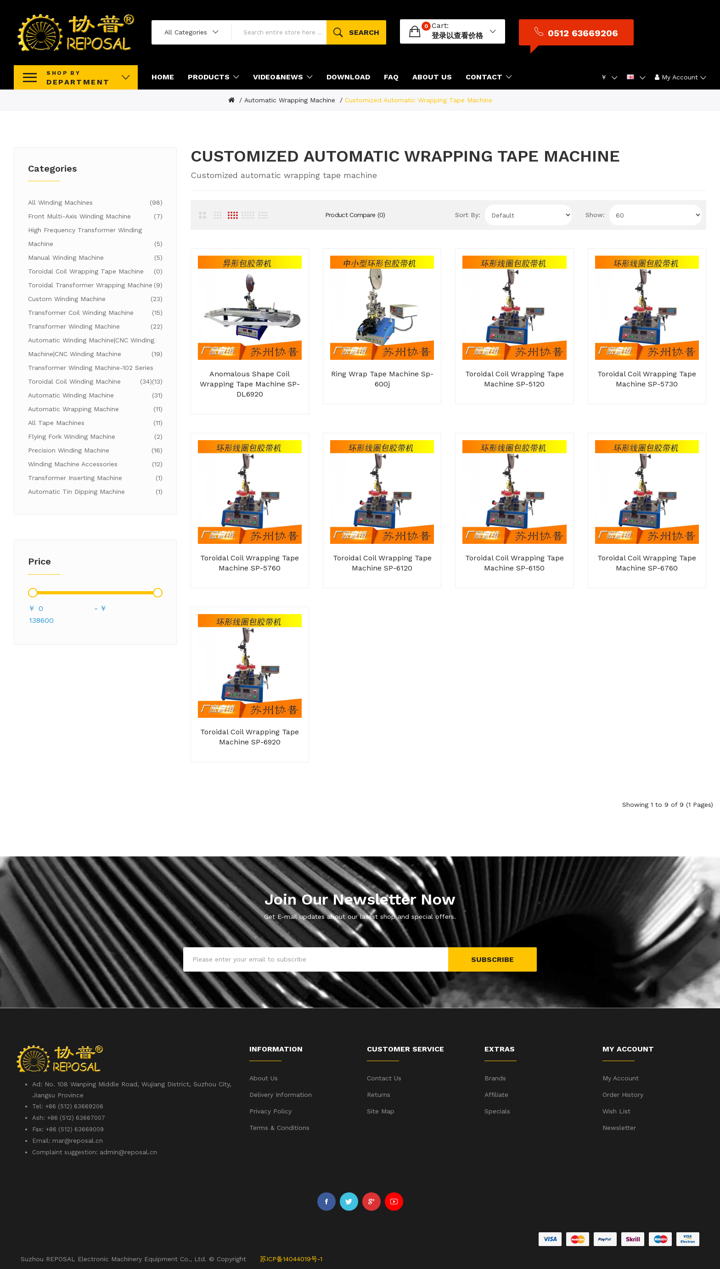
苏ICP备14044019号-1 (291, 1259)
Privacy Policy (270, 1111)
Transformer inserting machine (95, 478)
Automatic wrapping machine (289, 100)
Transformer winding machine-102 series (95, 369)
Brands (495, 1078)
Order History (622, 1094)
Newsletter (619, 1127)
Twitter (349, 1201)
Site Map (380, 1111)
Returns (378, 1094)
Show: (595, 214)
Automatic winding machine (95, 395)
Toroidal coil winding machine (90, 381)
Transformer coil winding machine (95, 312)
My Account (620, 1078)
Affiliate (496, 1094)
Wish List (616, 1111)
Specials (497, 1111)
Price (39, 561)
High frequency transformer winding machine (95, 238)
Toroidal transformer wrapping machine (95, 285)
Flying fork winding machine (95, 436)
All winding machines (95, 202)
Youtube (394, 1201)
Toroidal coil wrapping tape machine (95, 271)
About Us (263, 1078)
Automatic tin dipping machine (95, 491)
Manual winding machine (95, 257)
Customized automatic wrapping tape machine (418, 100)
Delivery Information (280, 1094)
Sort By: (467, 214)
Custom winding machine (95, 299)
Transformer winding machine (95, 326)
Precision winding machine (95, 450)
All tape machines (95, 423)
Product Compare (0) (355, 214)
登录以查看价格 (457, 35)
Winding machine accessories (95, 464)
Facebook (326, 1201)
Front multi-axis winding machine (95, 216)
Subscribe (492, 959)
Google (371, 1201)
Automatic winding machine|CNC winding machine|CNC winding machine (95, 348)
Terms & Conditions (279, 1127)
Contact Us (384, 1078)
